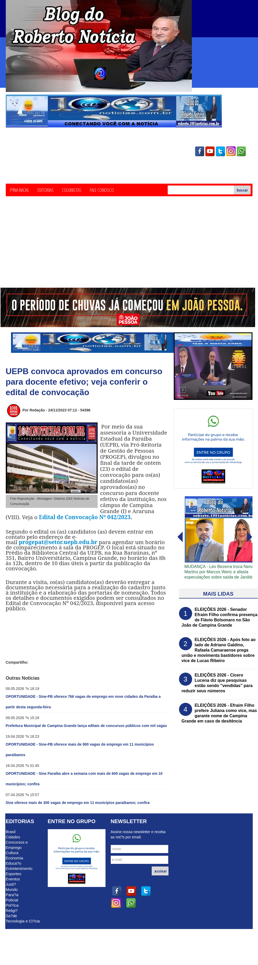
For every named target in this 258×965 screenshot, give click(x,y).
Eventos (13, 879)
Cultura (12, 852)
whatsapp (241, 151)
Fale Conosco (102, 190)
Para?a (12, 894)
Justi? (11, 884)
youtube (210, 151)
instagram (231, 151)
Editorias (46, 190)
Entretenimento (19, 868)
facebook (199, 151)
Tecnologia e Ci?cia (23, 921)
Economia (14, 858)
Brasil (11, 831)
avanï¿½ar (180, 537)
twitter (220, 151)
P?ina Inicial (19, 190)
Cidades (13, 837)
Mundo (12, 889)
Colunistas (71, 190)
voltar (249, 537)
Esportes (13, 873)
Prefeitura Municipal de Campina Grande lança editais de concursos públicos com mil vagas (86, 726)
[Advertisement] (129, 248)
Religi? (12, 910)
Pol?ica (12, 905)
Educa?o (13, 863)
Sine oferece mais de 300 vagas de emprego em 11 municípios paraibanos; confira (78, 803)
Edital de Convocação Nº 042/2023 (84, 517)
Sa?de (11, 916)
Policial (12, 900)
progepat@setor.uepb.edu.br (58, 542)
